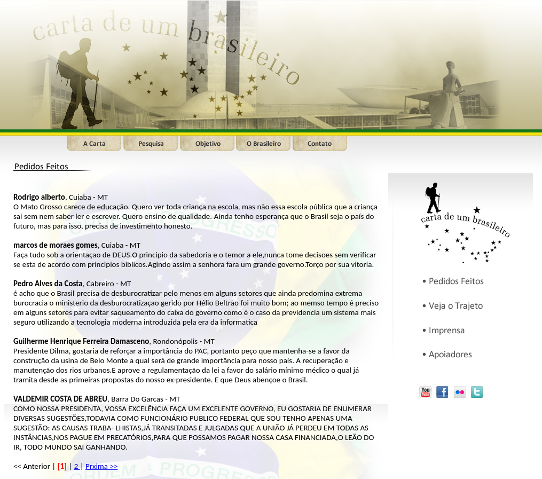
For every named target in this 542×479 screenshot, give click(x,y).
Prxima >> (101, 466)
